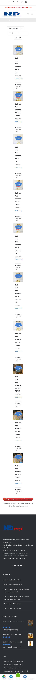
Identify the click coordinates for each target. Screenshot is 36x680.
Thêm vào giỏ (17, 86)
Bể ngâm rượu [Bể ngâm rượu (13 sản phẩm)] (18, 664)
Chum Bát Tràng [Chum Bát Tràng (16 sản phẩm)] (8, 668)
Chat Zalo (11, 677)
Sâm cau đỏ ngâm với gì (12, 580)
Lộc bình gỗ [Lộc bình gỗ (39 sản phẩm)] (25, 671)
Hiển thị (14, 33)
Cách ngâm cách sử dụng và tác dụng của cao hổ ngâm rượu (17, 590)
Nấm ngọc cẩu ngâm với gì (13, 584)
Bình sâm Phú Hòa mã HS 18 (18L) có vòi (18, 244)
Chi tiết (20, 85)
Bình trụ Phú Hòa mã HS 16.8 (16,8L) (18, 198)
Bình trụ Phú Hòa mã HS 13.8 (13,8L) (18, 339)
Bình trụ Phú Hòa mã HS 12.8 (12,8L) (18, 428)
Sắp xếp (13, 28)
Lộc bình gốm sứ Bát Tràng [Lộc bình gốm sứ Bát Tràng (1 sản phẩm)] (11, 671)
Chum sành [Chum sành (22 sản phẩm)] (18, 668)
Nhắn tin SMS (32, 677)
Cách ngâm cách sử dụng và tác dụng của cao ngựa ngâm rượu (17, 598)
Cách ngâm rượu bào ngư (12, 608)
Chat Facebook (25, 677)
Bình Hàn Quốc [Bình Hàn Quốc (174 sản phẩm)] (8, 661)
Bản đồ (4, 677)
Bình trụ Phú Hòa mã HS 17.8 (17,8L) (18, 109)
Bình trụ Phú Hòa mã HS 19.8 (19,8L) (18, 471)
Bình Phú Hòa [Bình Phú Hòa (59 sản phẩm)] (7, 664)
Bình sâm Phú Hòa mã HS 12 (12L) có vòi (18, 293)
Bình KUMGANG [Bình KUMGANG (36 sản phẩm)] (18, 661)
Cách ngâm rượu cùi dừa (12, 604)
